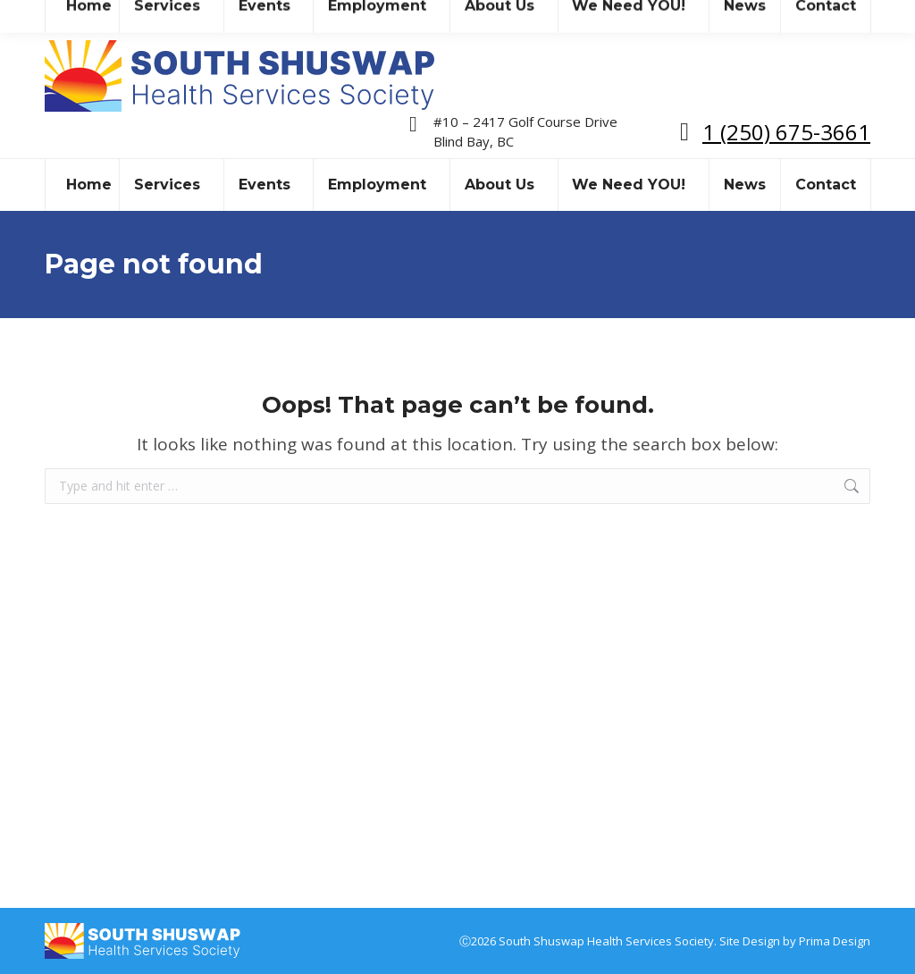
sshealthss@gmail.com (200, 16)
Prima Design (834, 941)
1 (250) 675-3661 (786, 132)
